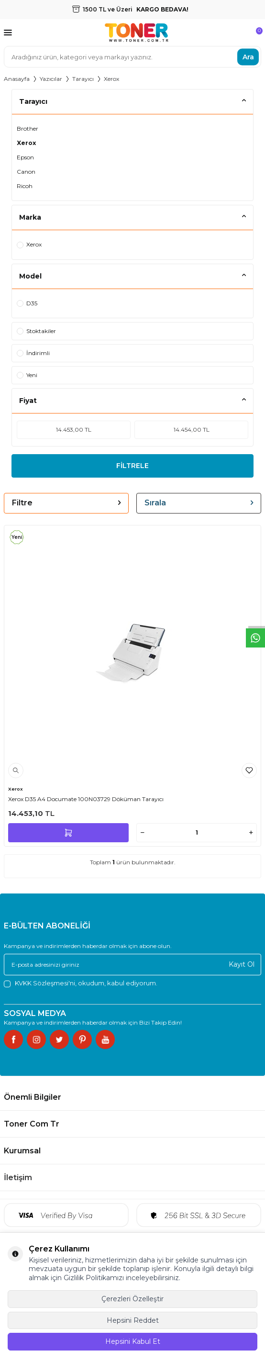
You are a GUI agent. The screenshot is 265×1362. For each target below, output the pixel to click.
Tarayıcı (83, 78)
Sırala (198, 503)
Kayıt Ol (241, 964)
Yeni (27, 375)
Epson (25, 157)
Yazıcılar (51, 78)
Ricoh (25, 186)
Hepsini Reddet (133, 1320)
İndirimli (33, 353)
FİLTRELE (132, 465)
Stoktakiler (36, 331)
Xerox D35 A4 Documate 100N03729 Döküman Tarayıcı (86, 799)
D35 (27, 303)
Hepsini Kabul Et (132, 1341)
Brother (27, 128)
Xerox (26, 142)
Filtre (66, 503)
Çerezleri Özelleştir (132, 1299)
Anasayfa (17, 78)
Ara (248, 56)
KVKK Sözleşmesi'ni (45, 983)
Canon (26, 171)
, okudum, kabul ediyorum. (80, 983)
